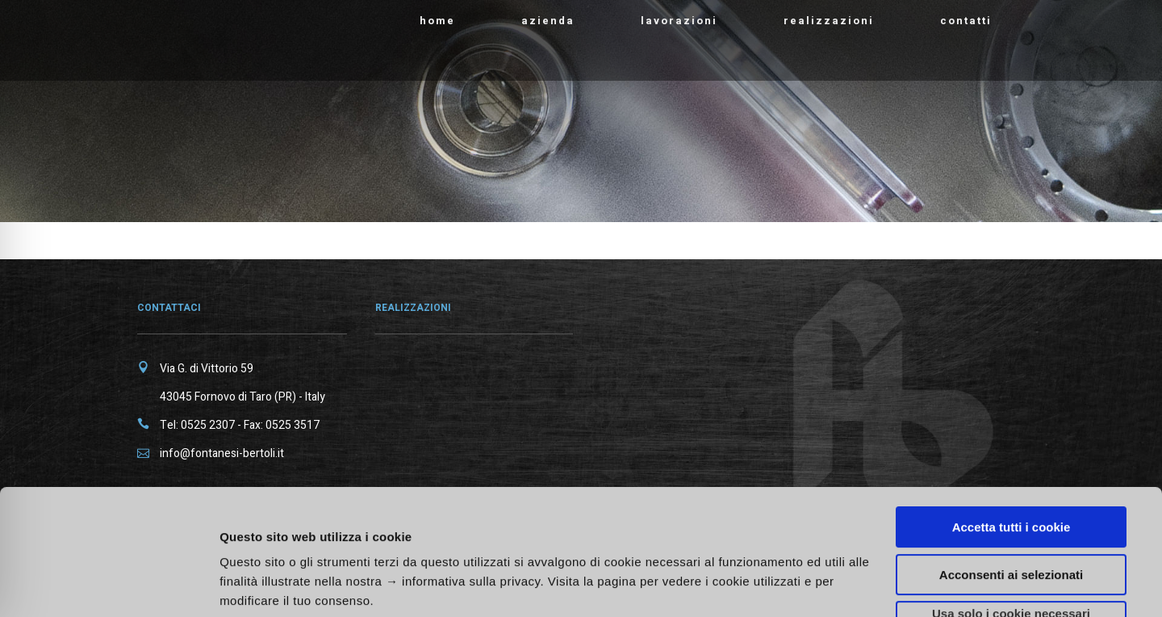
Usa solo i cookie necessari (1011, 506)
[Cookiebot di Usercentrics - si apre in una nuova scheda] (104, 585)
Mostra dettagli (857, 577)
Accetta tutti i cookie (1011, 419)
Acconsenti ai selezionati (1011, 467)
